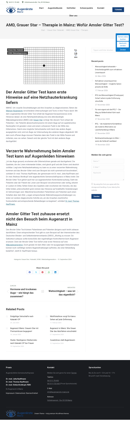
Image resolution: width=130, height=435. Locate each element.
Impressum (10, 393)
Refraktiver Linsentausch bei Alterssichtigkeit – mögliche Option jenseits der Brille (108, 84)
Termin (74, 373)
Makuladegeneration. (14, 245)
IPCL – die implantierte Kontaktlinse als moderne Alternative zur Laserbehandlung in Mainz (108, 127)
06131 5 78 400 (14, 2)
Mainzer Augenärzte (14, 111)
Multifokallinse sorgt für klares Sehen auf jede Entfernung (63, 318)
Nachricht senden (122, 44)
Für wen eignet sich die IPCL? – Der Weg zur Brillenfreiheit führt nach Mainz (108, 112)
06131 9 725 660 (53, 384)
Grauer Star (38, 120)
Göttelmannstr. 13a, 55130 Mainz (59, 400)
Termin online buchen (123, 38)
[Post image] (7, 316)
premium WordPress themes (59, 413)
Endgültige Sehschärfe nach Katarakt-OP (21, 318)
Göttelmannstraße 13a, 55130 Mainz (37, 2)
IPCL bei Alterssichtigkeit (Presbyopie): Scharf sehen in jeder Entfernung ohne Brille (109, 98)
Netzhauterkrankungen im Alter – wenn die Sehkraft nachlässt (107, 139)
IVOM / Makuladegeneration (17, 53)
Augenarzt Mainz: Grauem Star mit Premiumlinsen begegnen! (24, 330)
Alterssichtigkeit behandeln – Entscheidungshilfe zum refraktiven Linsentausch (108, 70)
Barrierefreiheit (32, 393)
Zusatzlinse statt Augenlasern (62, 340)
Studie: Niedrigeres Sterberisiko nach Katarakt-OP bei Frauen (23, 341)
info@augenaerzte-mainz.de (58, 392)
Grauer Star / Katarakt (15, 50)
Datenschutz (20, 393)
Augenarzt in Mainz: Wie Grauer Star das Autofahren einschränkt (63, 330)
